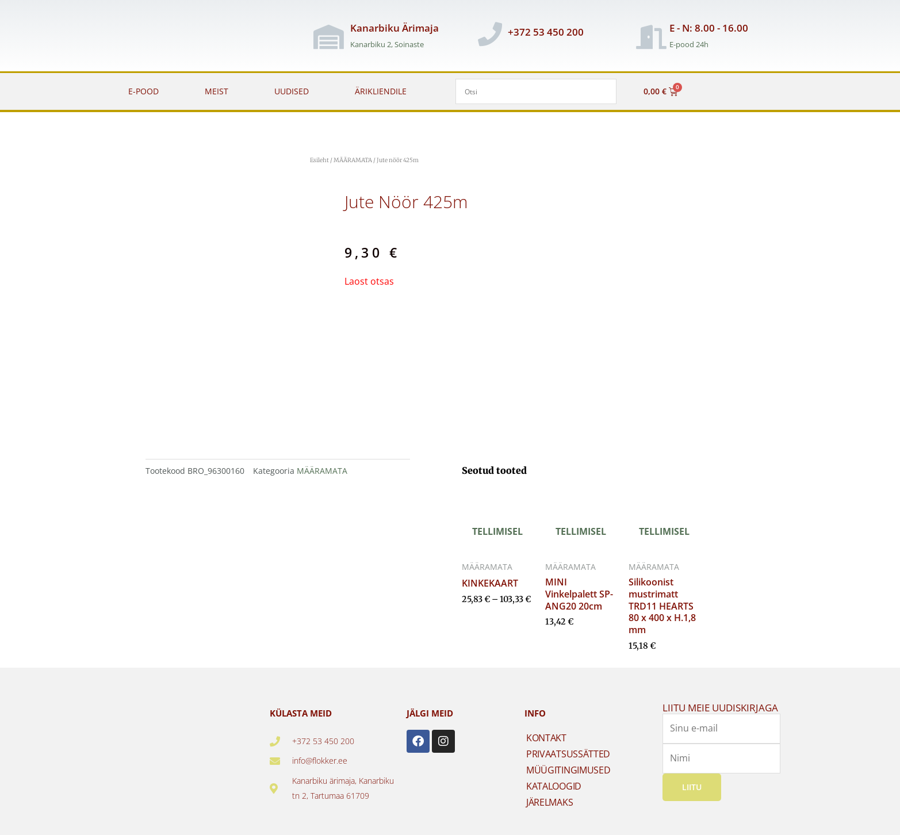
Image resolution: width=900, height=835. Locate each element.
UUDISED (291, 91)
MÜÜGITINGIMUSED (568, 770)
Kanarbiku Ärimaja (394, 28)
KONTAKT (546, 737)
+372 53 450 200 (546, 32)
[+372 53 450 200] (490, 34)
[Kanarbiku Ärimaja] (328, 37)
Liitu (692, 786)
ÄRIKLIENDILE (381, 91)
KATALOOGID (553, 786)
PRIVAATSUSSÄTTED (568, 754)
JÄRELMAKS (549, 802)
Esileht (319, 160)
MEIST (216, 91)
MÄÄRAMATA (353, 160)
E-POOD (143, 91)
